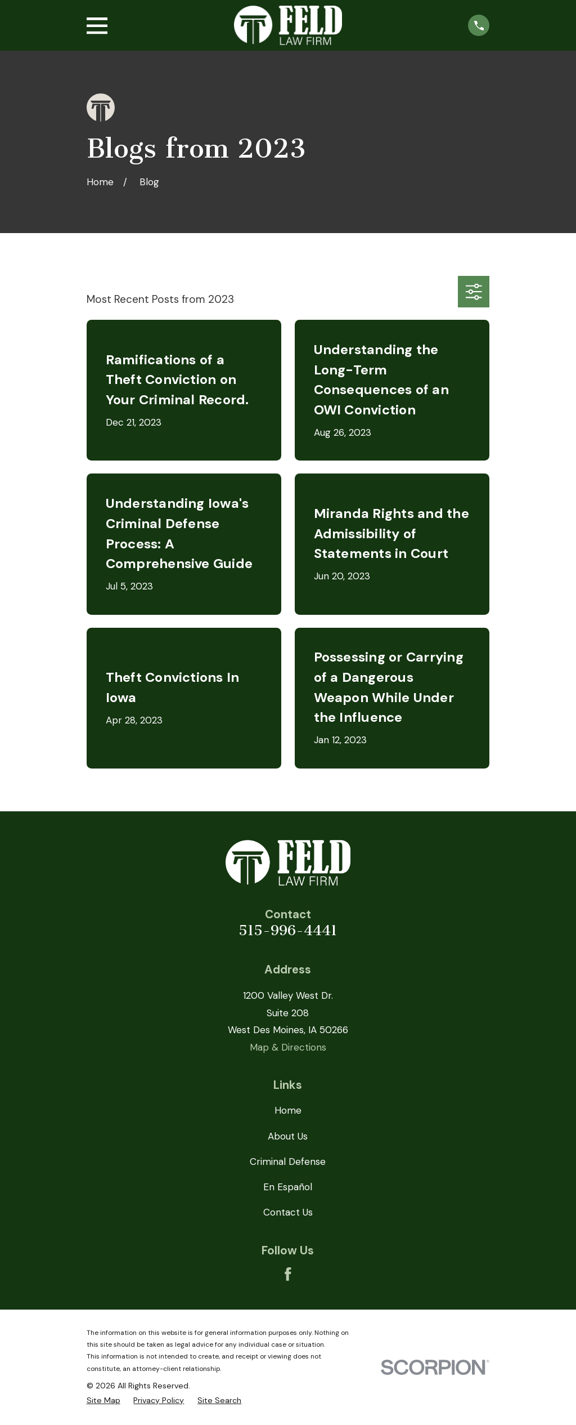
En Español (287, 1187)
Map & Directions (288, 1047)
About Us (288, 1136)
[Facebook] (288, 1274)
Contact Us (288, 1212)
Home (288, 1110)
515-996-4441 (287, 930)
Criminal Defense (288, 1161)
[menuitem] (103, 1400)
